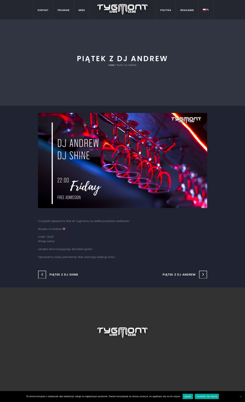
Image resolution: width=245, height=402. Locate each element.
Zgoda (187, 396)
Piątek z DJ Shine (64, 274)
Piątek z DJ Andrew (179, 274)
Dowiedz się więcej (207, 396)
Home (111, 65)
